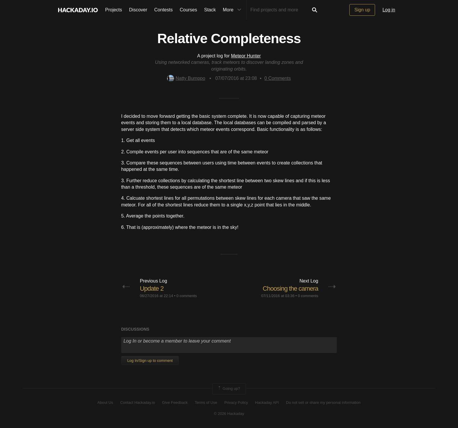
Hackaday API (267, 402)
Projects (113, 9)
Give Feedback (175, 402)
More (233, 9)
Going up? (228, 388)
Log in (388, 9)
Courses (188, 9)
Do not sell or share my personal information (323, 402)
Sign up (362, 9)
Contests (163, 9)
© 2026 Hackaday (229, 413)
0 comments (186, 296)
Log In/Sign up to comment (150, 360)
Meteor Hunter (246, 55)
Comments (277, 78)
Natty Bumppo (186, 78)
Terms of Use (206, 402)
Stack (210, 9)
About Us (105, 402)
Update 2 (152, 288)
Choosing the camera (290, 288)
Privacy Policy (236, 402)
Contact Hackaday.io (137, 402)
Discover (138, 9)
